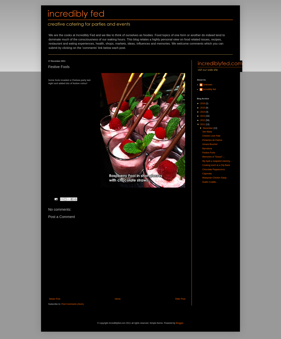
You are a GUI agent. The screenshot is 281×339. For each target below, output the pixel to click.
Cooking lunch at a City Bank (216, 165)
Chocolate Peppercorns (213, 169)
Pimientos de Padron (212, 140)
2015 (203, 107)
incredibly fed (209, 89)
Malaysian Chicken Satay (214, 177)
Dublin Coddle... (210, 182)
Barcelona (207, 148)
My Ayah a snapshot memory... (217, 161)
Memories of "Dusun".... (213, 157)
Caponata (207, 173)
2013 (203, 116)
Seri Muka (207, 131)
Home (118, 299)
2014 (203, 112)
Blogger (179, 323)
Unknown (207, 84)
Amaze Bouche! (210, 144)
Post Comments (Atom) (72, 304)
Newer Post (54, 299)
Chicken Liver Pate (211, 136)
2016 (203, 103)
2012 (203, 120)
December (208, 128)
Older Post (180, 299)
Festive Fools (208, 152)
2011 (203, 124)
